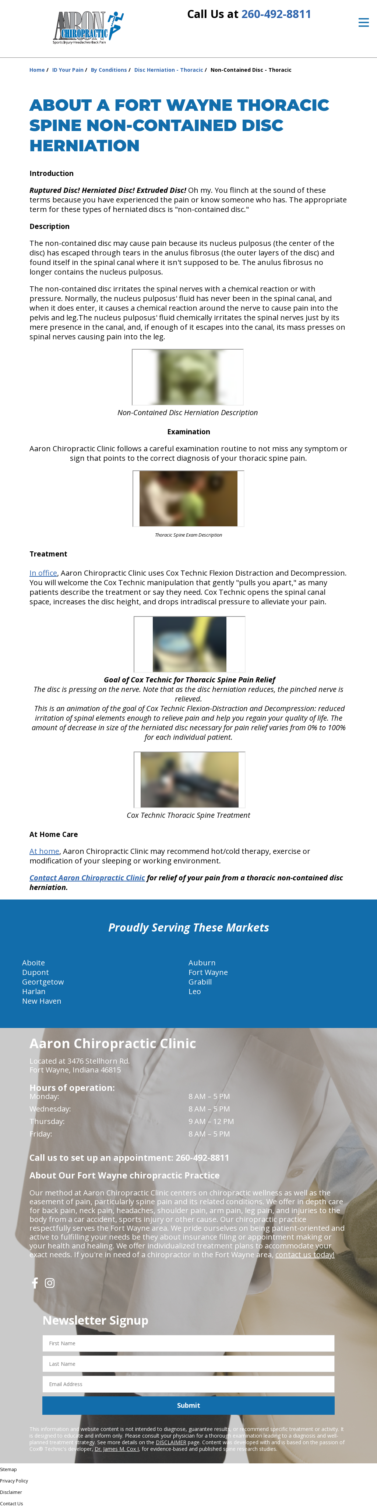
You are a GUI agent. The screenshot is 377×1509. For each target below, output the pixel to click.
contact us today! (305, 1254)
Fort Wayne (208, 972)
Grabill (200, 982)
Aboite (33, 963)
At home (44, 851)
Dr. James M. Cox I (117, 1448)
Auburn (202, 963)
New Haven (41, 1001)
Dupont (35, 972)
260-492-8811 (276, 13)
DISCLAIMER (171, 1442)
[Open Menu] (364, 22)
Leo (194, 991)
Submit (188, 1405)
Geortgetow (43, 982)
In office (43, 573)
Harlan (34, 991)
